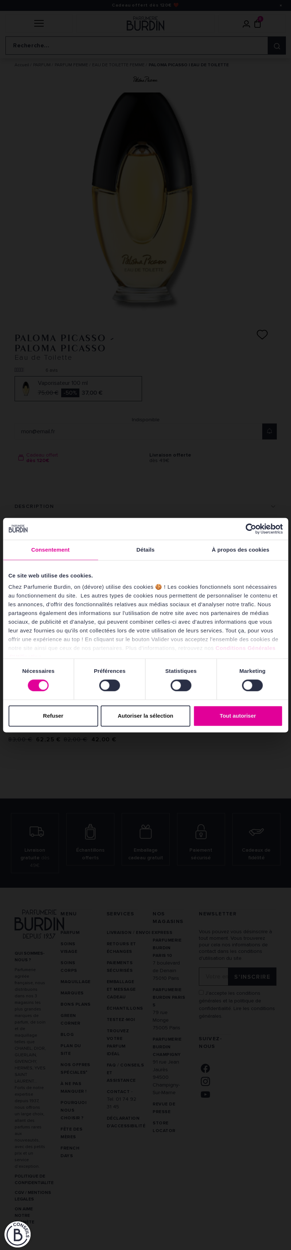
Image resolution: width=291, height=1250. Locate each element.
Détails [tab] (146, 550)
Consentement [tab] (50, 550)
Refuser (53, 716)
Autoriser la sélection (145, 716)
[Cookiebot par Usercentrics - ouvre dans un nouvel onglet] (251, 528)
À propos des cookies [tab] (241, 550)
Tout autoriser (238, 716)
